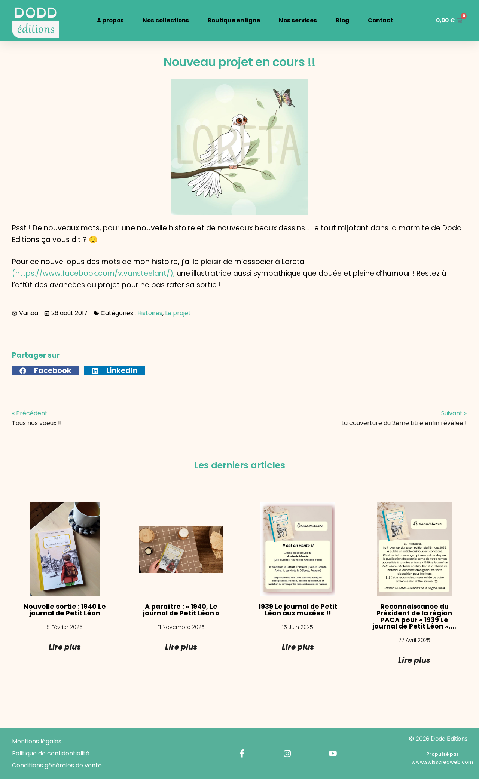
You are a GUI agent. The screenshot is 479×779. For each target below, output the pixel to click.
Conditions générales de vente (57, 765)
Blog (340, 20)
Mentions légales (36, 741)
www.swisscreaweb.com (442, 762)
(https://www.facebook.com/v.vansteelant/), (93, 273)
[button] (45, 370)
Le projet (178, 313)
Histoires (149, 313)
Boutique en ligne (232, 20)
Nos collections (164, 20)
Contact (378, 20)
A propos (108, 20)
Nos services (296, 20)
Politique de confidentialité (50, 753)
